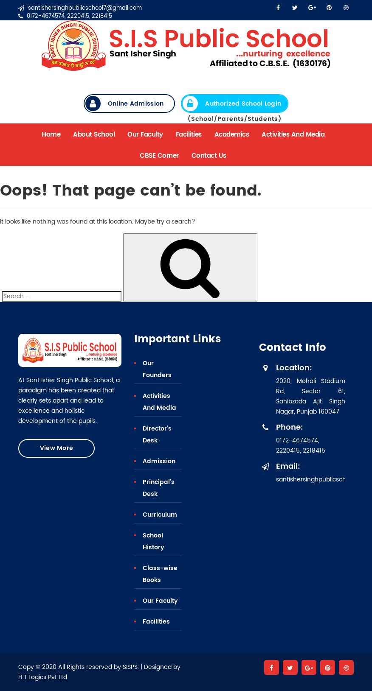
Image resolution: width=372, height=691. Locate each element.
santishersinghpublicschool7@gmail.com (80, 8)
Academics (231, 134)
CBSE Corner (159, 156)
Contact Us (209, 156)
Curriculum (160, 515)
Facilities (189, 134)
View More (56, 448)
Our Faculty (145, 134)
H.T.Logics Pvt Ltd (42, 677)
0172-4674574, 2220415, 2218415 (65, 16)
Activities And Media (293, 134)
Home (51, 134)
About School (94, 134)
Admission (159, 461)
